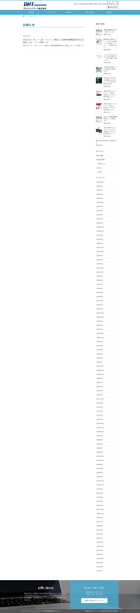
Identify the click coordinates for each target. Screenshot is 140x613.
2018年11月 (100, 370)
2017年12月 (100, 399)
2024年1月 (99, 223)
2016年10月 (100, 431)
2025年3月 (99, 194)
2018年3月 (99, 390)
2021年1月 (99, 309)
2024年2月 (99, 219)
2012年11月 (100, 546)
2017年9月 (99, 403)
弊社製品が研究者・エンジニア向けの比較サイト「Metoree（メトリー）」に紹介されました (110, 43)
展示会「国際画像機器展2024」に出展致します (110, 118)
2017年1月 (99, 419)
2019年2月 (99, 362)
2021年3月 (99, 300)
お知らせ (99, 168)
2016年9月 (99, 436)
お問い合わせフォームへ (94, 601)
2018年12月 (100, 366)
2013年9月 (99, 517)
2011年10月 (100, 558)
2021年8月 (99, 280)
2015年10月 (100, 460)
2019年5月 (99, 354)
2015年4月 (99, 472)
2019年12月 (100, 333)
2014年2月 (99, 505)
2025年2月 (99, 198)
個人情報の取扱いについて (52, 611)
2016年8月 (99, 440)
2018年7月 (99, 382)
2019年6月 (99, 350)
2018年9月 (99, 378)
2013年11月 (100, 513)
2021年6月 (99, 288)
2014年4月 (99, 497)
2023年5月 (99, 239)
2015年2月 (99, 476)
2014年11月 (100, 485)
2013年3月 (99, 530)
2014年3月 (99, 501)
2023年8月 (99, 235)
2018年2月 (99, 395)
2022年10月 (100, 251)
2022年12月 (100, 247)
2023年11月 (100, 227)
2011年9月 (99, 562)
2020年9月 (99, 321)
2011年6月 (99, 566)
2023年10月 (100, 231)
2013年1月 (99, 538)
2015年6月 (99, 468)
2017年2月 (99, 415)
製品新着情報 (100, 159)
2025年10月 (100, 182)
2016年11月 (100, 427)
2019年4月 (99, 358)
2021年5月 (99, 292)
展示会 (100, 172)
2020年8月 (99, 325)
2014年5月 (99, 493)
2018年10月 (100, 374)
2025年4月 (99, 190)
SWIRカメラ (101, 164)
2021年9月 (99, 276)
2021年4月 (99, 296)
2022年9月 (99, 255)
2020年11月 (100, 317)
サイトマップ (26, 611)
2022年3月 (99, 264)
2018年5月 (99, 386)
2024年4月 (99, 214)
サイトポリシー (37, 611)
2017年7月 (99, 407)
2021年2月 (99, 305)
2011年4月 (99, 571)
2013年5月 (99, 526)
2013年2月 (99, 534)
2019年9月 (99, 341)
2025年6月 (99, 186)
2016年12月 (100, 423)
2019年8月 (99, 345)
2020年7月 (99, 329)
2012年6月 (99, 554)
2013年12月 (100, 509)
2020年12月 (100, 313)
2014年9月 (99, 489)
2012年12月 (100, 542)
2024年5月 (99, 210)
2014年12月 (100, 481)
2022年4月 (99, 260)
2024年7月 (99, 206)
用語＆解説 (99, 155)
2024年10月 (100, 202)
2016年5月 (99, 444)
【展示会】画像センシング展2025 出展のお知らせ (110, 69)
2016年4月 (99, 448)
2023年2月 (99, 243)
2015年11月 (100, 456)
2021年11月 (100, 272)
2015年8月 (99, 464)
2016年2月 (99, 452)
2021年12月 (100, 268)
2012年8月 (99, 550)
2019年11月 (100, 337)
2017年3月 (99, 411)
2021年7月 (99, 284)
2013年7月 (99, 521)
